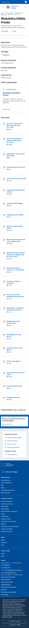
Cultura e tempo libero (7, 529)
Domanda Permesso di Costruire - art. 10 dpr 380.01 (15, 269)
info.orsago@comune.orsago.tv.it (13, 570)
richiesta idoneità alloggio (15, 203)
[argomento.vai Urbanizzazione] (11, 89)
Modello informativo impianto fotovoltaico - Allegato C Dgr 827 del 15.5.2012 (16, 255)
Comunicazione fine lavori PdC (16, 167)
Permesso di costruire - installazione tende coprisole (15, 296)
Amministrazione (9, 13)
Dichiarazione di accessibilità (8, 592)
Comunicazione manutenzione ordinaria (16, 191)
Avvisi (2, 545)
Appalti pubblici (5, 509)
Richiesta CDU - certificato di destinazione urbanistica (15, 309)
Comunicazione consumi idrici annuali (16, 374)
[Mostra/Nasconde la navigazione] (3, 7)
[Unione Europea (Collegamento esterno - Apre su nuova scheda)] (14, 465)
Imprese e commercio (6, 531)
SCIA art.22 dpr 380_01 (14, 361)
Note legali (4, 589)
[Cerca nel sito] (25, 7)
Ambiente (3, 524)
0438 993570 (6, 567)
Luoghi (2, 553)
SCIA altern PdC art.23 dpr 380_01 (14, 349)
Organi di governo (5, 480)
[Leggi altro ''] (7, 109)
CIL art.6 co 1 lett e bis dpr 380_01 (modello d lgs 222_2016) (15, 125)
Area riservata (4, 594)
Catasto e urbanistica (6, 501)
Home (2, 13)
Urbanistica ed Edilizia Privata (11, 93)
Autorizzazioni (4, 506)
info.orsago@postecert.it (9, 572)
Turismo (3, 514)
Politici (2, 488)
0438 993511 (6, 565)
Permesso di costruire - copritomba (14, 282)
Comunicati (4, 542)
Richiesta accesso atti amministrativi (13, 322)
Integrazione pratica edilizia (15, 215)
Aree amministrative (6, 482)
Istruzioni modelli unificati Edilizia (15, 227)
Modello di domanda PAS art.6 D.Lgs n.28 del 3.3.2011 (16, 240)
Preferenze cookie (7, 617)
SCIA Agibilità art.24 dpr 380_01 (14, 335)
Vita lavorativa (5, 516)
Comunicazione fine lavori (14, 386)
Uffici (2, 485)
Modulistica (3, 14)
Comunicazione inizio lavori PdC (16, 178)
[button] (6, 2)
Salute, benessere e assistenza (9, 511)
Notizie (3, 540)
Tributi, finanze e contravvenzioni (9, 526)
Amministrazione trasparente (8, 587)
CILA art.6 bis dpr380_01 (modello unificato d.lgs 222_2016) (14, 140)
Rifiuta (14, 621)
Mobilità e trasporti (6, 519)
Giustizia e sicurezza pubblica (8, 521)
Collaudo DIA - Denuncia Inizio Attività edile (16, 155)
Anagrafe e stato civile (7, 504)
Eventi (2, 556)
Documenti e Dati (19, 13)
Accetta (14, 625)
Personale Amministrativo (8, 490)
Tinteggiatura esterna (13, 397)
